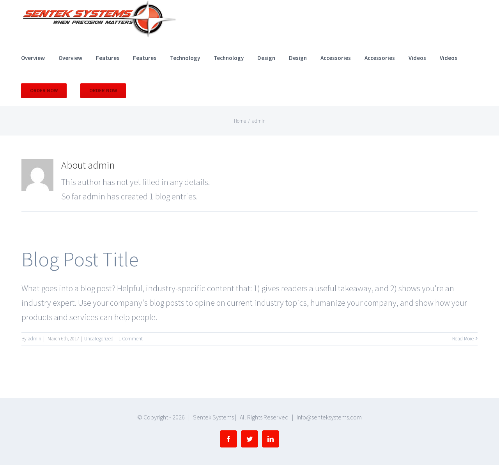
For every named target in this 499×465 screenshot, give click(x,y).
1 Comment (131, 338)
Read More (463, 338)
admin (34, 338)
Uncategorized (98, 338)
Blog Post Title (79, 259)
